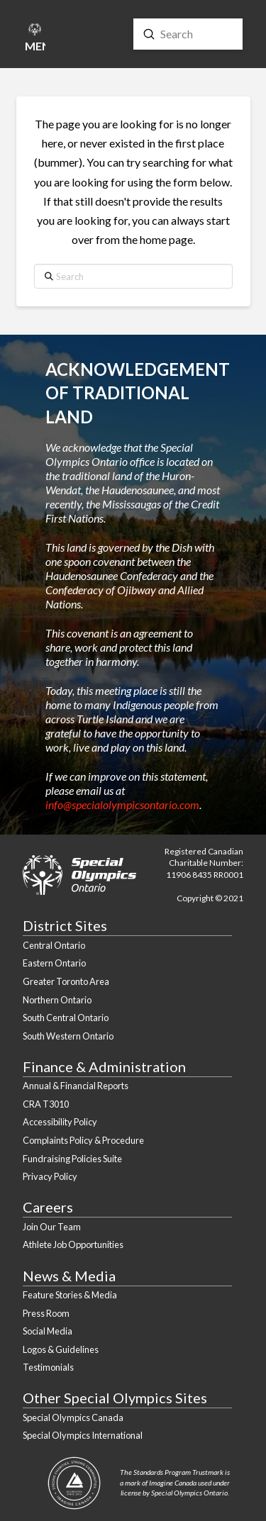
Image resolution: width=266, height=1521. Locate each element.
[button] (34, 40)
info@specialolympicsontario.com (122, 804)
